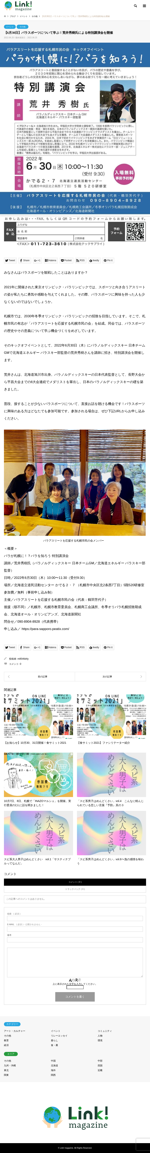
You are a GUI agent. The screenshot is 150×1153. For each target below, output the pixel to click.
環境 (100, 1040)
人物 (100, 1035)
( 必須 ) (13, 914)
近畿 (100, 1070)
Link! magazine (66, 1148)
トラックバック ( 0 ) (75, 889)
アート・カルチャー (14, 1031)
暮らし (54, 1040)
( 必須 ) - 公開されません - (24, 924)
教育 (6, 1040)
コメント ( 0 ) (75, 882)
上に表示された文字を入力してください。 (75, 984)
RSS (75, 1135)
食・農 (54, 1045)
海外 (53, 1070)
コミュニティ (105, 1031)
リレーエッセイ (59, 1035)
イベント (10, 27)
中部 (100, 1060)
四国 (100, 1065)
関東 (6, 1075)
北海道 (54, 1065)
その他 (22, 27)
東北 (6, 1070)
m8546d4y (23, 658)
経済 (6, 1045)
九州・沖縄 (10, 1065)
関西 (53, 1075)
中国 (53, 1060)
